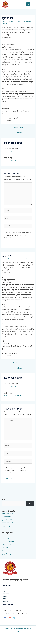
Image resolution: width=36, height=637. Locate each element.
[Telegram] (14, 617)
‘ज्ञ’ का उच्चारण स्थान (11, 148)
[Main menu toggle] (28, 4)
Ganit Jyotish (6, 538)
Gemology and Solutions (11, 541)
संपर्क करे (5, 596)
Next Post (18, 133)
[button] (33, 4)
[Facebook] (5, 617)
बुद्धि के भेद (8, 158)
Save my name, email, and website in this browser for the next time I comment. (17, 235)
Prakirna (19, 22)
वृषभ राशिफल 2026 (7, 513)
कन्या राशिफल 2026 (7, 523)
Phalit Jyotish (7, 545)
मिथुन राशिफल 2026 (7, 516)
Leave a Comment (8, 22)
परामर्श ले (5, 601)
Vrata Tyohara (7, 554)
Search (4, 499)
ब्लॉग (4, 599)
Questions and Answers (10, 551)
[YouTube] (10, 617)
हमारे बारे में (6, 594)
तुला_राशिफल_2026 (7, 520)
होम (4, 591)
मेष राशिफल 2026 (7, 526)
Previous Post (18, 128)
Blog (3, 535)
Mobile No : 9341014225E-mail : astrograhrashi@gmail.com (15, 612)
